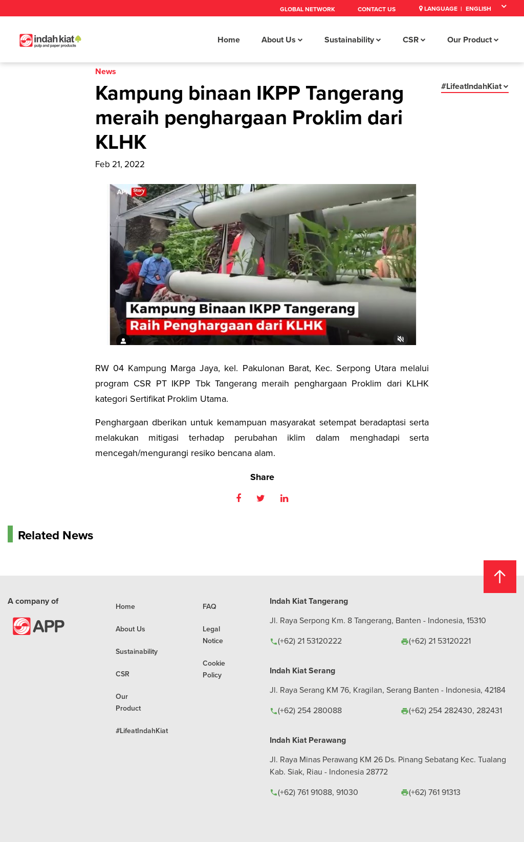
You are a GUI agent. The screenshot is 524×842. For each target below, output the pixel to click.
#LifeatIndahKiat (475, 86)
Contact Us (377, 9)
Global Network (307, 9)
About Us (282, 39)
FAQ (209, 606)
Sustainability (352, 39)
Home (228, 39)
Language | (440, 8)
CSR (414, 39)
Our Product (473, 39)
